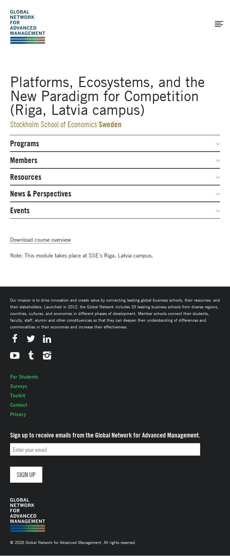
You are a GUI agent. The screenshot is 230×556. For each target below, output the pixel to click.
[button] (219, 24)
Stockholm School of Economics (53, 124)
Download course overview (40, 239)
